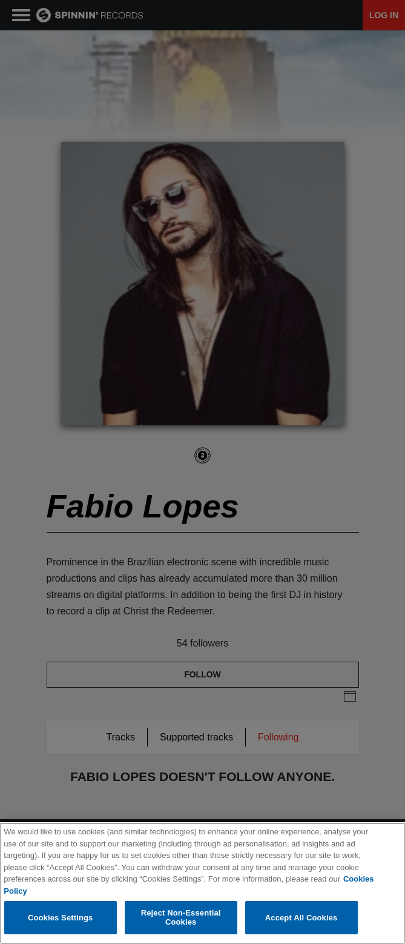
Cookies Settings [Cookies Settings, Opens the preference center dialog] (60, 917)
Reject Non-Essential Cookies (181, 917)
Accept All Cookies (301, 917)
